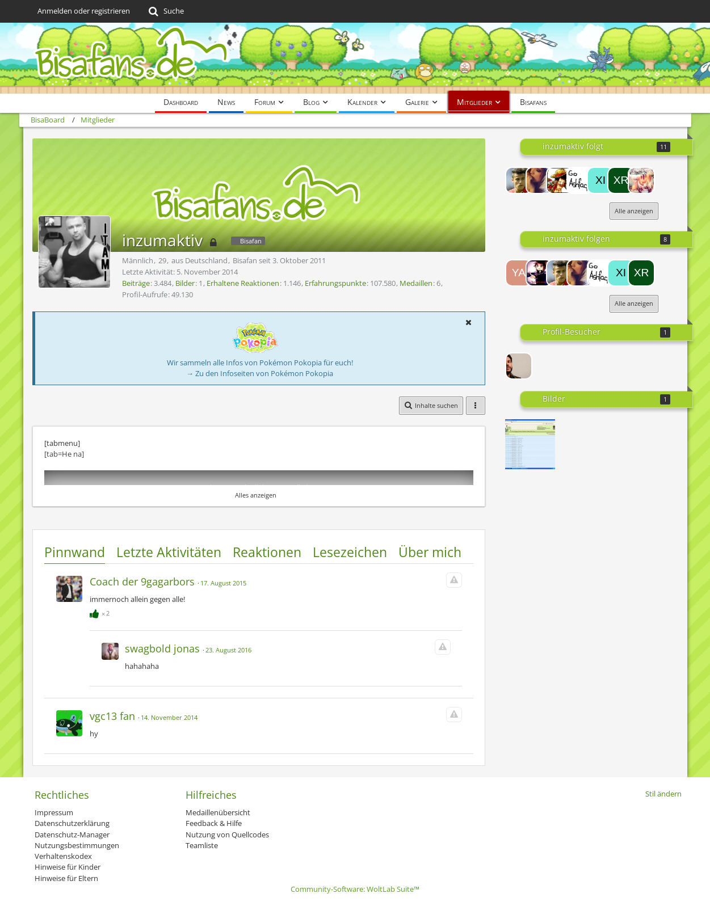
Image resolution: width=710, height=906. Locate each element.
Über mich (429, 552)
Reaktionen (267, 552)
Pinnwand (74, 552)
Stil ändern (663, 794)
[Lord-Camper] (539, 272)
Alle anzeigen (634, 211)
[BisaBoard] (355, 58)
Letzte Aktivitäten (168, 552)
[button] (468, 322)
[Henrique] (580, 180)
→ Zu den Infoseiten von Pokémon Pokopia (259, 373)
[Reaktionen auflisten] (101, 611)
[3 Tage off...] (530, 444)
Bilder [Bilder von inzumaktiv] (185, 283)
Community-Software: (355, 889)
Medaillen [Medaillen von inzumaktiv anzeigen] (416, 283)
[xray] (621, 180)
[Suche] (165, 11)
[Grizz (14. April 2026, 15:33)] (518, 366)
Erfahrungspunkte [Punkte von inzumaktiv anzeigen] (335, 283)
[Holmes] (559, 180)
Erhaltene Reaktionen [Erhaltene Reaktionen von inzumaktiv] (243, 283)
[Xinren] (600, 180)
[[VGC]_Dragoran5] (539, 180)
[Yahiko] (518, 272)
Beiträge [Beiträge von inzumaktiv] (136, 283)
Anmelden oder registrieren (83, 11)
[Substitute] (641, 180)
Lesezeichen (350, 552)
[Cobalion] (518, 180)
